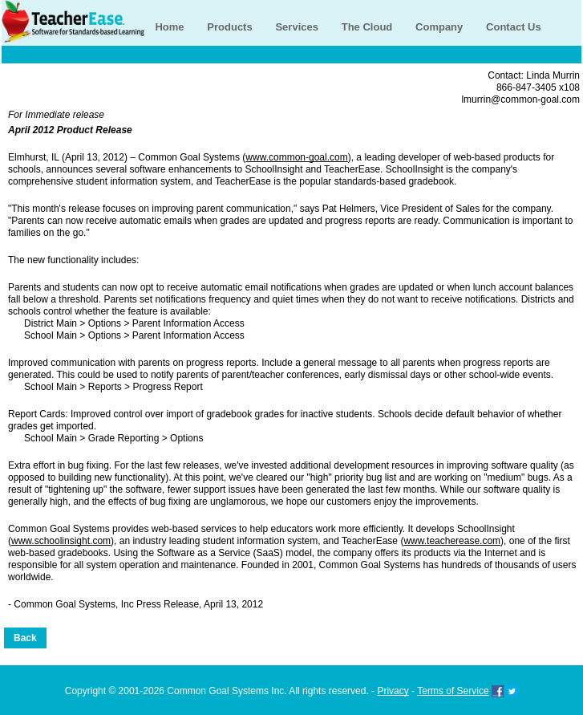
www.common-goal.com (296, 157)
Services (296, 27)
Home (169, 27)
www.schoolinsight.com (61, 540)
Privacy (392, 691)
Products (229, 27)
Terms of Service (452, 691)
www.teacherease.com (451, 540)
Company (439, 27)
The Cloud (367, 27)
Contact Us (513, 27)
